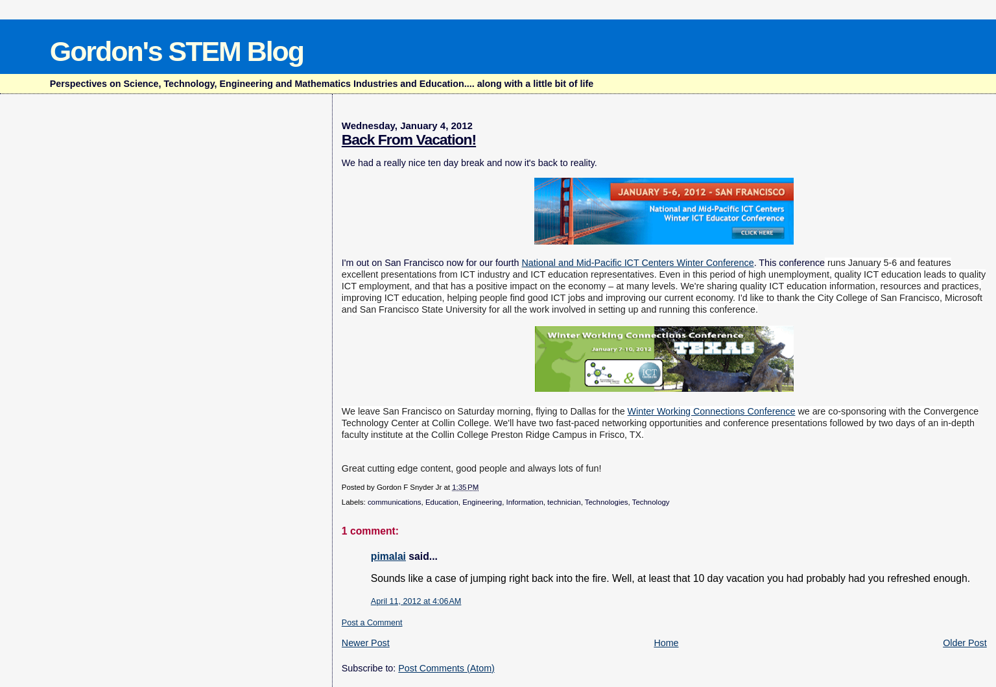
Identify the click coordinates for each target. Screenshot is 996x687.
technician (564, 502)
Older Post (965, 643)
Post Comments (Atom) (446, 668)
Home (666, 643)
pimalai (388, 556)
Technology (651, 502)
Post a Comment (372, 622)
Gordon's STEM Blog (176, 51)
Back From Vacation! (409, 139)
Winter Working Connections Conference (712, 411)
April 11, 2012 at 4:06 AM (416, 601)
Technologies (606, 502)
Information (524, 502)
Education (441, 502)
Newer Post (366, 643)
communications (394, 502)
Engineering (482, 502)
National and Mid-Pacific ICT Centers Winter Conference (638, 263)
